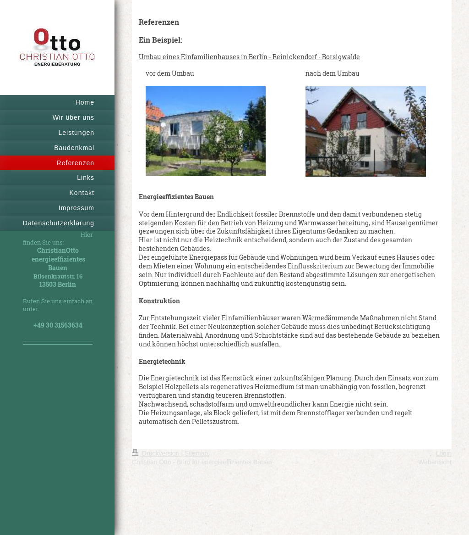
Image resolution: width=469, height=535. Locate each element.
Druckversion (156, 453)
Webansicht (435, 462)
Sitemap (196, 453)
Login (444, 453)
